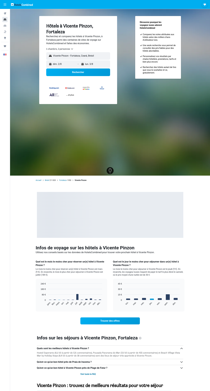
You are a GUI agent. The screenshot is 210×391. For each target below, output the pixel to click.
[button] (5, 4)
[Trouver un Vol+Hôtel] (5, 32)
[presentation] (140, 338)
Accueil (38, 180)
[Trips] (5, 46)
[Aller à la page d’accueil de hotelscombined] (21, 4)
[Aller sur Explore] (5, 38)
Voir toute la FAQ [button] (88, 374)
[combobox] (60, 49)
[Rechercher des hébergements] (5, 19)
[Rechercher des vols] (5, 13)
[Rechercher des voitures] (5, 26)
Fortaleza (62, 180)
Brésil (47, 180)
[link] (110, 320)
